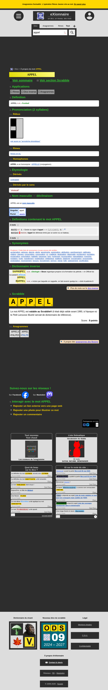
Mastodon (61, 673)
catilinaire (87, 252)
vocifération (83, 261)
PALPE (25, 335)
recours (36, 261)
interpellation (78, 256)
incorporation (66, 256)
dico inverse (93, 288)
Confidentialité (85, 646)
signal (60, 261)
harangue (42, 256)
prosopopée (87, 258)
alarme (31, 252)
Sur (19, 394)
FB (53, 673)
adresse (24, 252)
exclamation (15, 256)
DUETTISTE (30, 479)
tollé (65, 261)
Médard (30, 490)
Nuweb (60, 684)
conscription (29, 254)
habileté (34, 256)
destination (61, 254)
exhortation (25, 256)
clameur (20, 254)
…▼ (64, 229)
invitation (14, 258)
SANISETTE (16, 503)
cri (47, 254)
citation (13, 254)
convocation (40, 254)
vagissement (73, 261)
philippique (49, 258)
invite (21, 258)
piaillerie (58, 258)
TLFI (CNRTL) (53, 230)
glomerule (60, 471)
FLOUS (23, 495)
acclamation (15, 252)
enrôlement (81, 254)
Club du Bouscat (62, 476)
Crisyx (59, 495)
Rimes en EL (15, 154)
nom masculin (28, 203)
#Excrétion (25, 501)
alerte (37, 252)
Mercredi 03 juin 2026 (88, 476)
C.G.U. (85, 635)
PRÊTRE (60, 490)
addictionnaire (61, 503)
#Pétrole (22, 275)
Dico (16, 69)
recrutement (44, 261)
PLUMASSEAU (22, 508)
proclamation (76, 258)
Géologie (35, 272)
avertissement (76, 252)
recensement (26, 261)
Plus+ (49, 475)
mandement (29, 258)
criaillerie (52, 254)
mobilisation (39, 258)
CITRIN (28, 473)
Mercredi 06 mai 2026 (82, 471)
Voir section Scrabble (53, 80)
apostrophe (45, 252)
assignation (55, 252)
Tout (45, 486)
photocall (14, 190)
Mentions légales (85, 624)
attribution (65, 252)
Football (25, 103)
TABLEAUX (21, 484)
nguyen (66, 482)
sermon (53, 261)
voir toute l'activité (47, 515)
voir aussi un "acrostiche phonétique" (25, 141)
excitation (90, 254)
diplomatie (71, 254)
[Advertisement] (54, 51)
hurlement (56, 256)
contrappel (14, 180)
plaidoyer (66, 258)
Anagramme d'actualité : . (54, 4)
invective (87, 256)
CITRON (45, 473)
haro (49, 256)
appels (22, 214)
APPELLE (36, 164)
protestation (15, 261)
